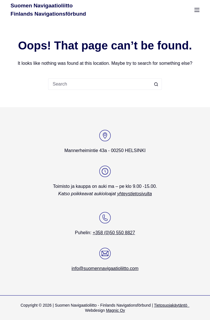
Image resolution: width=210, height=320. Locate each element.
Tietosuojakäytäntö (172, 305)
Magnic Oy (115, 310)
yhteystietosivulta (134, 193)
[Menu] (196, 10)
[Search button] (156, 84)
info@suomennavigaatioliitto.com (104, 268)
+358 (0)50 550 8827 (114, 232)
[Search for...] (99, 84)
